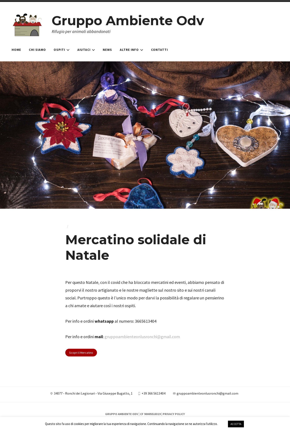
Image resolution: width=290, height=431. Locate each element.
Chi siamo (37, 50)
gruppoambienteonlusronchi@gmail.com (142, 336)
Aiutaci (86, 50)
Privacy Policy (174, 414)
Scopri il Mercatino (81, 353)
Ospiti (62, 50)
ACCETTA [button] (236, 424)
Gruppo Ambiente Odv (128, 20)
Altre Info (131, 50)
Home (16, 50)
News (107, 50)
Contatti (159, 50)
